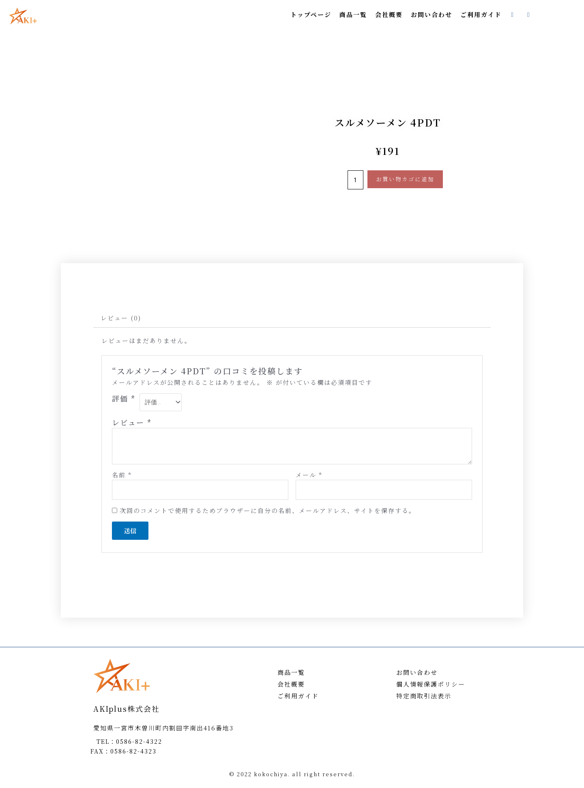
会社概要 (389, 14)
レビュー (132, 422)
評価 (124, 398)
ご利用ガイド (481, 14)
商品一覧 (353, 14)
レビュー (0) (121, 317)
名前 (122, 474)
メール (309, 474)
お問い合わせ (431, 14)
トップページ (310, 14)
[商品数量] (355, 179)
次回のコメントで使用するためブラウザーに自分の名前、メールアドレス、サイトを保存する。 (268, 510)
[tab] (120, 318)
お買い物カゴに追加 (405, 179)
